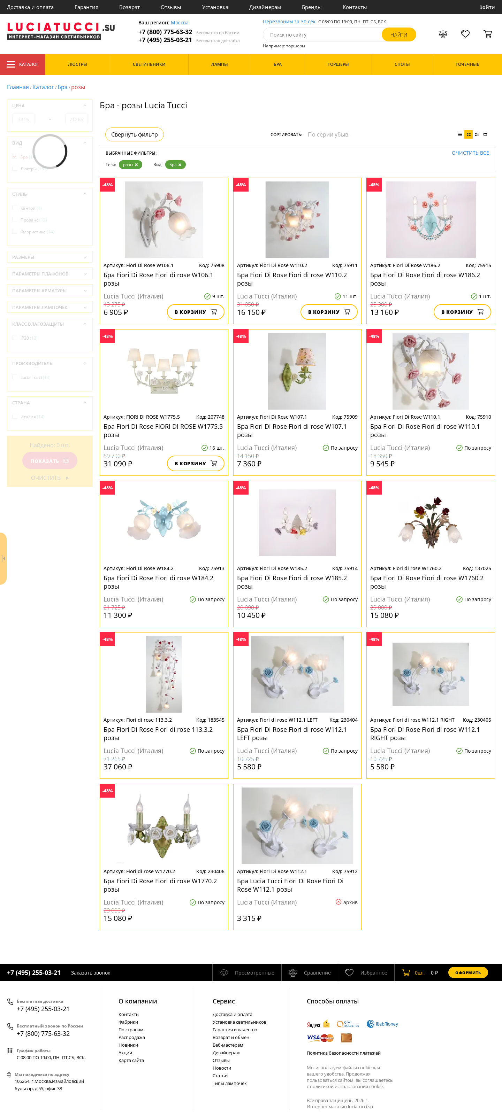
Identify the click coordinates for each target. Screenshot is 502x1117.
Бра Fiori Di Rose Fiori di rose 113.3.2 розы (158, 733)
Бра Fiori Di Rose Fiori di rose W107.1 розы (292, 430)
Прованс (34, 220)
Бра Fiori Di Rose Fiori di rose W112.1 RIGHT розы (425, 733)
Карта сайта (131, 1060)
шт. (414, 972)
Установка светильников (239, 1022)
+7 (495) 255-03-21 (189, 40)
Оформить (468, 972)
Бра (63, 87)
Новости (222, 1068)
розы (130, 165)
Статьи (220, 1075)
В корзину (196, 312)
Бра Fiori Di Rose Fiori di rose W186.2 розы (425, 279)
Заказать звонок (90, 972)
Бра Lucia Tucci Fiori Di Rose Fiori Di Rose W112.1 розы (290, 885)
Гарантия (86, 6)
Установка (215, 6)
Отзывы (171, 6)
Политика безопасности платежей (344, 1053)
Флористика (37, 232)
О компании (138, 1001)
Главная (18, 87)
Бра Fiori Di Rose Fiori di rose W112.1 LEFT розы (292, 733)
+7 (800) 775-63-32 (188, 32)
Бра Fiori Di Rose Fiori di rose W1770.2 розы (160, 885)
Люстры (34, 169)
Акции (125, 1052)
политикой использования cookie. (347, 1086)
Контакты (355, 6)
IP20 (29, 338)
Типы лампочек (230, 1083)
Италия (33, 417)
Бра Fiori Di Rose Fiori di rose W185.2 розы (292, 582)
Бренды (312, 6)
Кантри (31, 208)
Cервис (224, 1001)
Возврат (129, 6)
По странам (131, 1029)
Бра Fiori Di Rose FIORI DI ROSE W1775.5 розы (163, 430)
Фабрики (128, 1022)
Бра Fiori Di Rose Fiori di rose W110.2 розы (292, 279)
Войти (487, 7)
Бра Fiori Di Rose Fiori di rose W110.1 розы (425, 430)
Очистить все (470, 153)
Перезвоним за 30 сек (289, 22)
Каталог (22, 64)
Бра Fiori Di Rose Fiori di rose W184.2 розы (158, 582)
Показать (50, 461)
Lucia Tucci (36, 377)
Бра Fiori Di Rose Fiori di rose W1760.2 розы (427, 582)
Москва (180, 23)
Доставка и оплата (30, 6)
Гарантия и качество (235, 1029)
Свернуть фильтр (134, 134)
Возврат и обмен (231, 1037)
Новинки (128, 1045)
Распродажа (132, 1037)
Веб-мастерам (228, 1045)
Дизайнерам (265, 6)
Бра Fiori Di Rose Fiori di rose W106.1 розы (158, 279)
